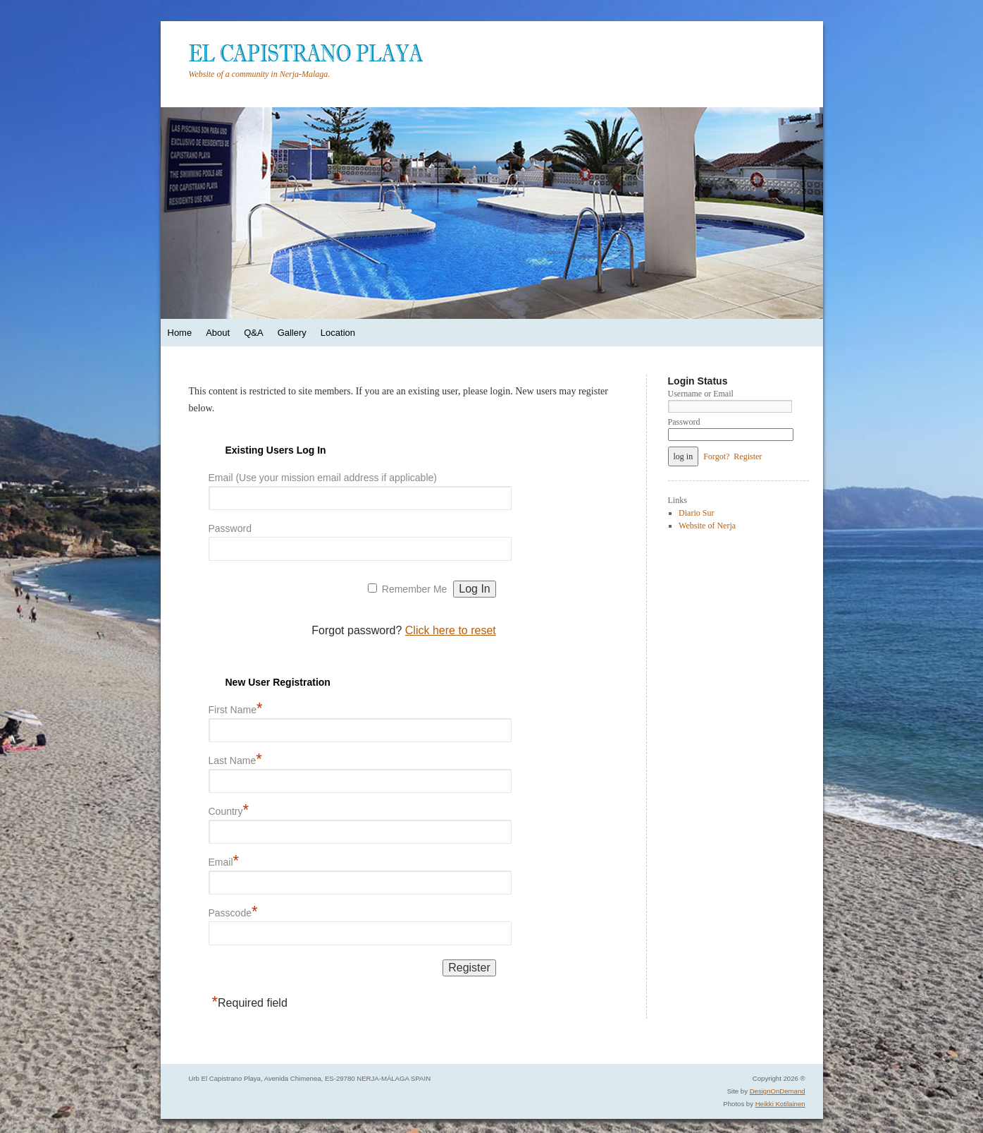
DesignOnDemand (777, 1091)
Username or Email (701, 394)
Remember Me (414, 589)
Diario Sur (696, 513)
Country (229, 809)
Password (230, 528)
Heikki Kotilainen (780, 1104)
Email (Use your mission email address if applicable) (323, 477)
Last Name (235, 758)
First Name (236, 707)
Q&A (253, 332)
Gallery (292, 332)
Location (338, 332)
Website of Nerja (707, 526)
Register (748, 456)
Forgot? (716, 456)
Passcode (233, 910)
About (218, 332)
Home (180, 332)
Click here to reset (450, 630)
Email (224, 860)
